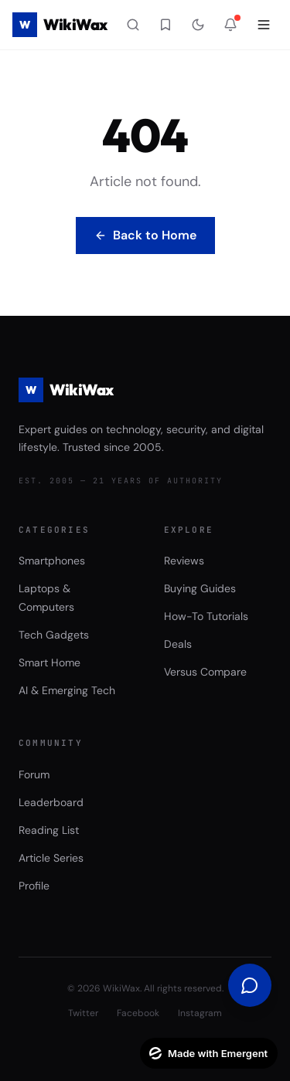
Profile (34, 886)
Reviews (184, 561)
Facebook (138, 1013)
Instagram (200, 1013)
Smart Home (49, 662)
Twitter (83, 1013)
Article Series (51, 858)
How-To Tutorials (206, 616)
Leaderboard (51, 802)
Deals (178, 644)
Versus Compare (205, 672)
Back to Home (145, 235)
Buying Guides (200, 588)
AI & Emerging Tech (67, 690)
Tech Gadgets (54, 635)
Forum (34, 774)
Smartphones (52, 561)
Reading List (49, 830)
